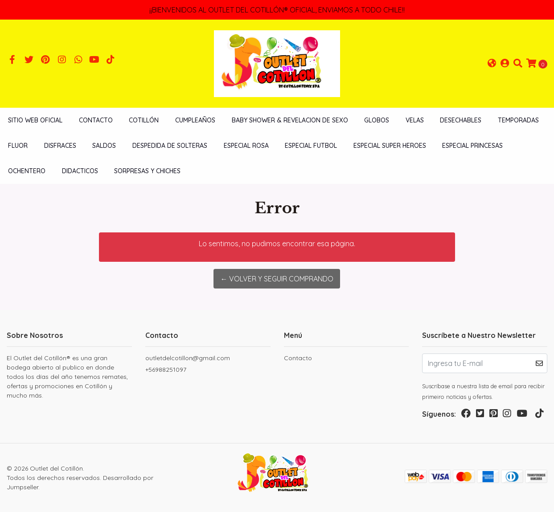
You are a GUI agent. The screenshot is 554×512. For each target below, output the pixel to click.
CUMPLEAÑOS (195, 120)
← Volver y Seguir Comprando (276, 278)
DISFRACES (60, 146)
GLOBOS (376, 120)
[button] (492, 63)
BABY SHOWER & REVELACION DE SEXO (290, 120)
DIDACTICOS (80, 171)
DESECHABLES (460, 120)
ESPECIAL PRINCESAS (472, 146)
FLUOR (18, 146)
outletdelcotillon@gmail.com (187, 358)
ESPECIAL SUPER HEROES (389, 146)
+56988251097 (165, 370)
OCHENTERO (26, 171)
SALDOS (104, 146)
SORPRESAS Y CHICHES (147, 171)
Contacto (96, 120)
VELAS (415, 120)
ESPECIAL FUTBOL (311, 146)
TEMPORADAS (518, 120)
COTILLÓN (144, 120)
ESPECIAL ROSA (246, 146)
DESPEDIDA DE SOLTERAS (169, 146)
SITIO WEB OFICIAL (35, 120)
